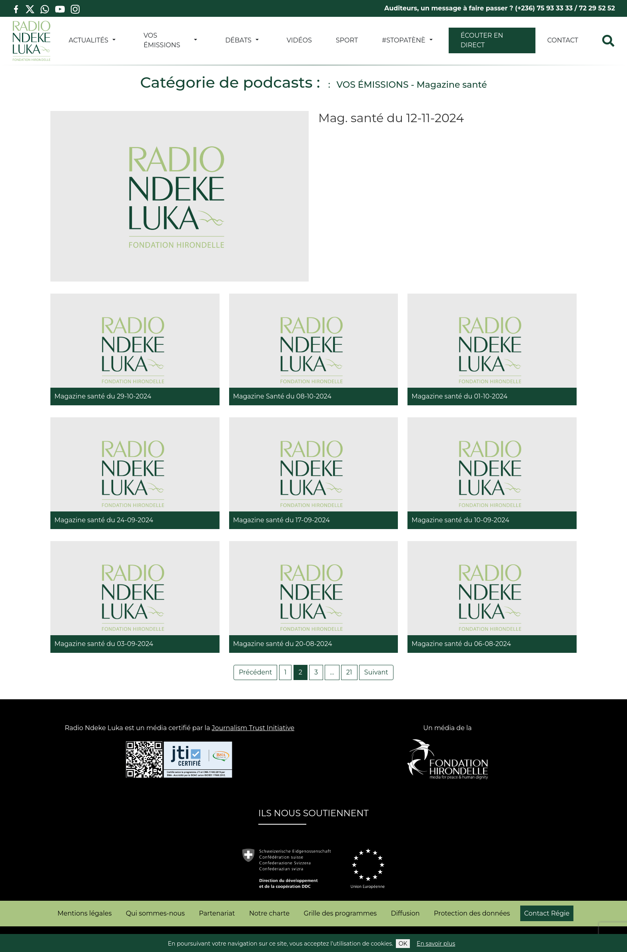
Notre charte (269, 913)
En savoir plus (436, 943)
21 (349, 672)
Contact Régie (546, 913)
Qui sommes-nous (155, 913)
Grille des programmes (340, 913)
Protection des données (472, 913)
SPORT (347, 40)
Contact (562, 40)
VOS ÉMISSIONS (162, 40)
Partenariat (217, 913)
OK (403, 943)
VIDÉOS (299, 40)
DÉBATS (238, 40)
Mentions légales (85, 913)
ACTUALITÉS (88, 40)
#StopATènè (403, 40)
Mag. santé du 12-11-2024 (391, 118)
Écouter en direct (482, 40)
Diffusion (405, 913)
